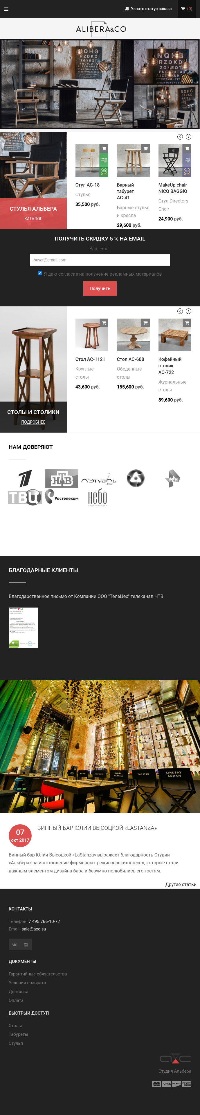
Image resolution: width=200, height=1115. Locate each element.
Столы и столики (33, 412)
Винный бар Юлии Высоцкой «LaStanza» (97, 828)
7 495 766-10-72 (44, 921)
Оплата (16, 1000)
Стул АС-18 (87, 185)
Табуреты (18, 1034)
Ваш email (100, 249)
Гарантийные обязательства (38, 974)
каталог (33, 218)
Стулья (83, 194)
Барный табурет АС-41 (125, 191)
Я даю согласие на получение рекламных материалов (100, 274)
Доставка (18, 991)
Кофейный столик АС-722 (170, 366)
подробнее (33, 422)
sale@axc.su (34, 929)
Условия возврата (27, 982)
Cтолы (15, 1025)
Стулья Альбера (33, 208)
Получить (99, 288)
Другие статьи (182, 884)
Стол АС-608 (130, 359)
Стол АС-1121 (90, 359)
